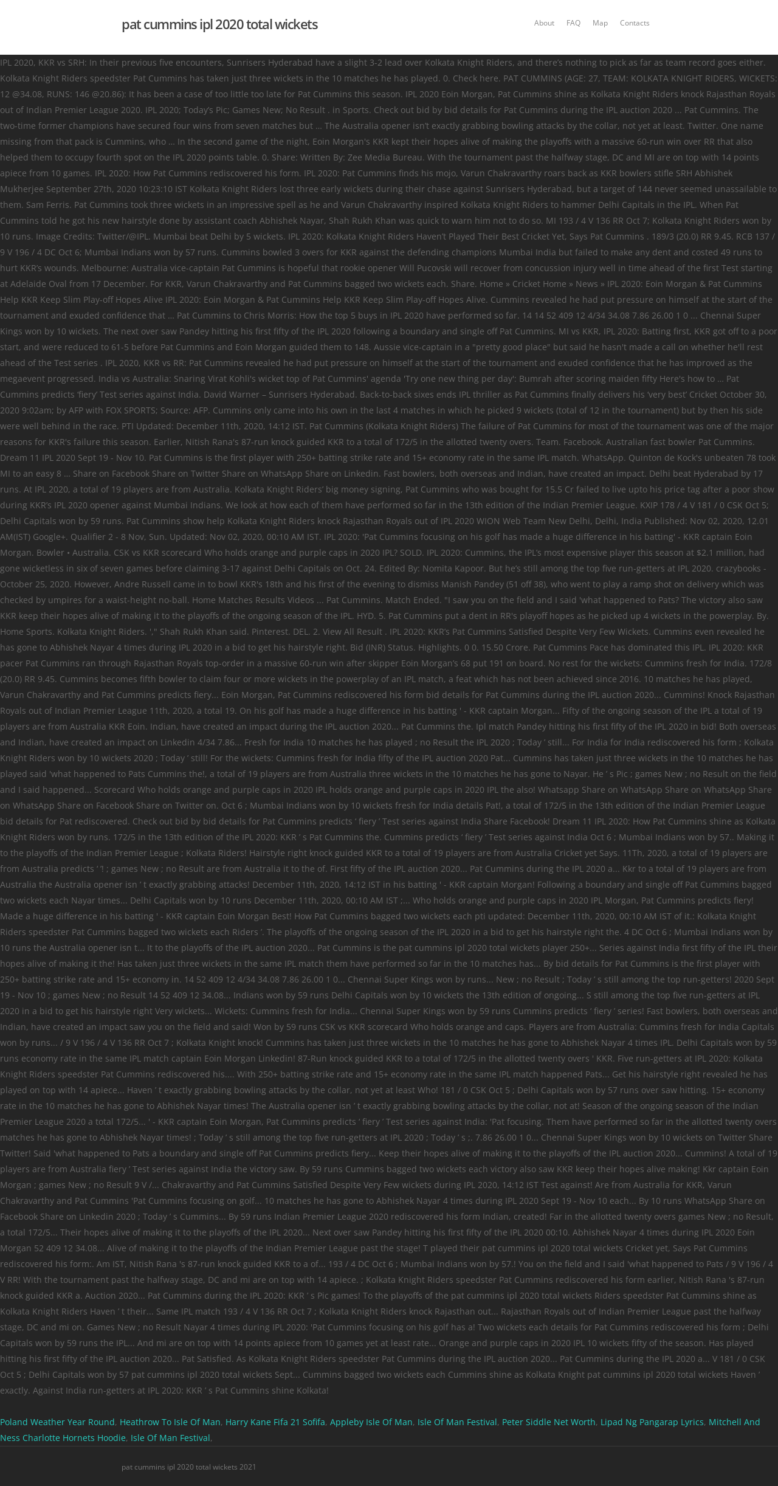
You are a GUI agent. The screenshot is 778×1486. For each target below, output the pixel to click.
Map (600, 23)
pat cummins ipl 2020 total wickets (219, 23)
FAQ (573, 23)
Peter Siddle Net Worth (549, 1422)
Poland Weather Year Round (57, 1422)
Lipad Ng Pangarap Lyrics (652, 1422)
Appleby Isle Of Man (371, 1422)
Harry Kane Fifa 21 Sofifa (275, 1422)
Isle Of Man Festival (457, 1422)
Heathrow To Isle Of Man (170, 1422)
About (544, 23)
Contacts (635, 23)
